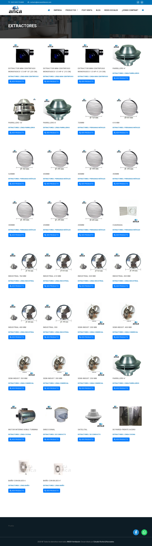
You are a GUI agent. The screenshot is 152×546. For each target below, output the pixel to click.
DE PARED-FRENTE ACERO (124, 430)
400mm (81, 174)
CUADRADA (118, 225)
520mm (11, 174)
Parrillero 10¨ (15, 123)
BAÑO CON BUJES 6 (17, 481)
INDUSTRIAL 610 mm (52, 276)
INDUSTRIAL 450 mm (121, 276)
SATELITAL (82, 430)
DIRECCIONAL (49, 430)
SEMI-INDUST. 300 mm (52, 378)
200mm (81, 225)
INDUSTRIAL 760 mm (17, 276)
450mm (46, 174)
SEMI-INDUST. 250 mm (87, 378)
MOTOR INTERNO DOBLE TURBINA (23, 430)
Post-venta (87, 10)
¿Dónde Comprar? (130, 10)
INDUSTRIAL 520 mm (87, 276)
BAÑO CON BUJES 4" (52, 481)
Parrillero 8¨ (50, 123)
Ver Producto (17, 81)
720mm (81, 123)
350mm (116, 174)
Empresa (58, 10)
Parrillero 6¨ (119, 378)
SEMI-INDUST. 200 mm (87, 327)
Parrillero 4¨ (119, 68)
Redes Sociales (111, 10)
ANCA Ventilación (73, 542)
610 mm (116, 123)
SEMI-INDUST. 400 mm (122, 327)
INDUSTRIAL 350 (50, 327)
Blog (98, 10)
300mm (11, 225)
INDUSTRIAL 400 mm (17, 327)
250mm (46, 225)
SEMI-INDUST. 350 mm (17, 378)
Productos (71, 10)
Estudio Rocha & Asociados (104, 542)
